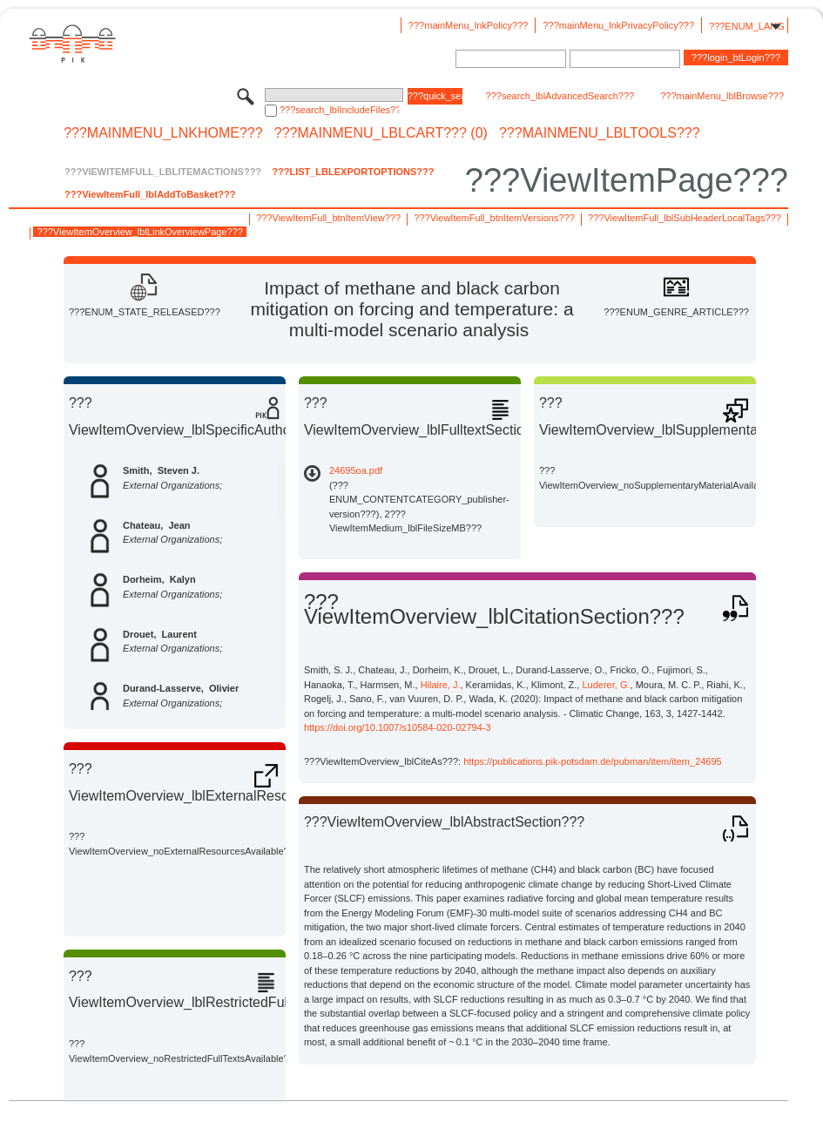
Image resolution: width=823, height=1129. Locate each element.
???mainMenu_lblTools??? (599, 133)
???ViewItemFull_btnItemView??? (328, 218)
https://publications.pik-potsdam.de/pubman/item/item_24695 (592, 761)
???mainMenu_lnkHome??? (163, 133)
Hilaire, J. (441, 684)
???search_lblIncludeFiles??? (339, 110)
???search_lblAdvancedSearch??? (560, 96)
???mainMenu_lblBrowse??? (722, 96)
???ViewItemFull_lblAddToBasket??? (149, 194)
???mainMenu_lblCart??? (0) (381, 133)
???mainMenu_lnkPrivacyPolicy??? (618, 25)
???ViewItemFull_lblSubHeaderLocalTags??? (684, 218)
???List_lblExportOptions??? (353, 171)
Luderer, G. (606, 684)
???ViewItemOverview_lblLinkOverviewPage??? (139, 231)
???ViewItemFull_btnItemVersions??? (494, 218)
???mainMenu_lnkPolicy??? (468, 25)
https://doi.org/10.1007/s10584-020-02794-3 (397, 727)
